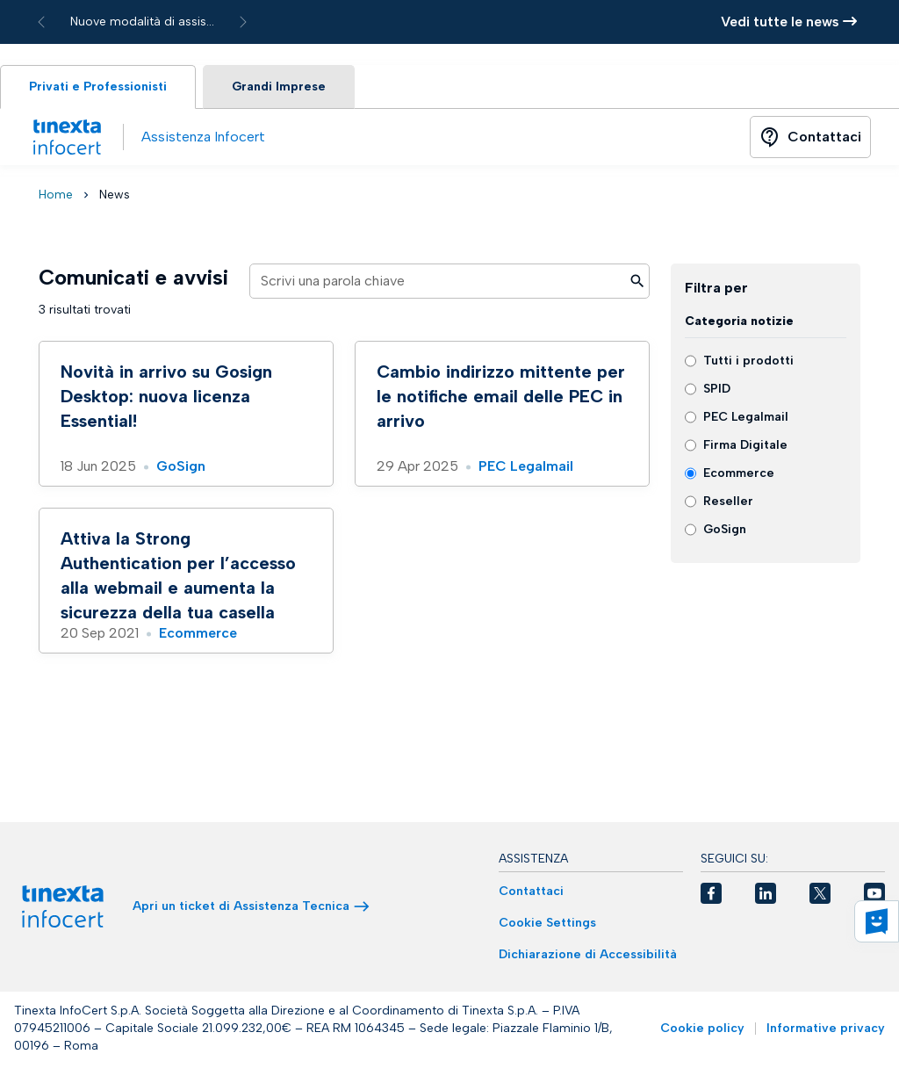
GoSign (180, 466)
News (114, 194)
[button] (711, 893)
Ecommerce (198, 633)
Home (56, 194)
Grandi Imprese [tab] (279, 86)
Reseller (728, 501)
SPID (716, 388)
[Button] (810, 137)
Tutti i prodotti (748, 360)
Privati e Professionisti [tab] (98, 86)
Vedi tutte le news (789, 21)
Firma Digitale (745, 444)
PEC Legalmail (525, 466)
